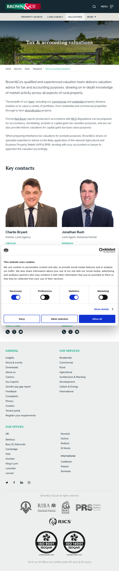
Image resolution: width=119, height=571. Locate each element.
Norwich (65, 433)
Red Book (20, 118)
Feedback (11, 391)
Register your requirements (21, 415)
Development (67, 381)
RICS (74, 118)
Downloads (12, 367)
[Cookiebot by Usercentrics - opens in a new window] (101, 250)
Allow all (97, 318)
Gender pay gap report (18, 386)
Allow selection (59, 318)
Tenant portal (13, 410)
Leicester (11, 468)
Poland (64, 466)
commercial (59, 101)
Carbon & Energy (69, 386)
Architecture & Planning (73, 377)
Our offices (15, 426)
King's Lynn (12, 463)
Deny (22, 318)
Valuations (37, 69)
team (31, 101)
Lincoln (10, 473)
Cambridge (12, 449)
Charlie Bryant (16, 232)
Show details (101, 309)
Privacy (9, 401)
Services (18, 69)
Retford (65, 443)
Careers (10, 377)
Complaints (12, 396)
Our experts (12, 381)
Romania (66, 471)
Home (8, 69)
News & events (14, 362)
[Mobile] (14, 332)
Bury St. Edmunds (15, 444)
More (90, 17)
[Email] (21, 332)
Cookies (10, 405)
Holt (8, 454)
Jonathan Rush (73, 232)
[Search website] (94, 6)
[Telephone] (8, 332)
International (66, 391)
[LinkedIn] (21, 482)
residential (78, 101)
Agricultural (66, 372)
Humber (10, 458)
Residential (66, 357)
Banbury (10, 439)
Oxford (64, 438)
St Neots (65, 448)
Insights (10, 357)
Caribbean (66, 461)
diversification (33, 110)
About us (10, 372)
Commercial (66, 362)
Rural (27, 69)
